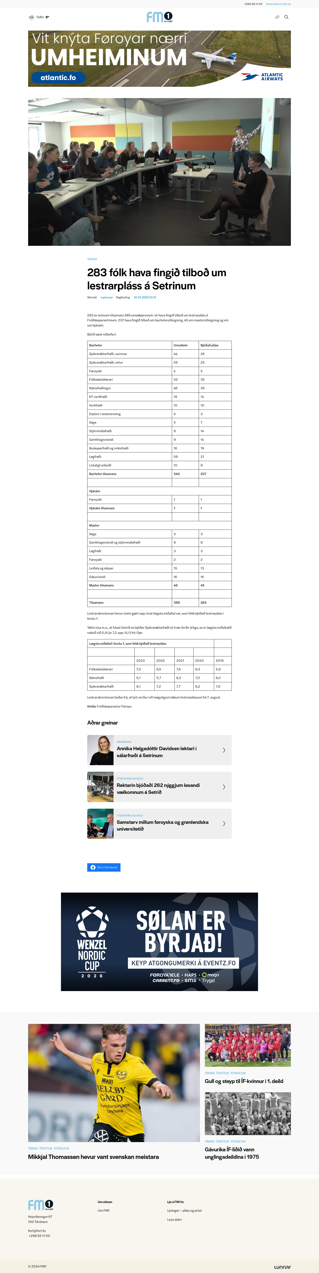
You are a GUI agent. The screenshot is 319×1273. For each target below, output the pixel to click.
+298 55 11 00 (253, 4)
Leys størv (174, 1219)
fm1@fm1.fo (37, 1230)
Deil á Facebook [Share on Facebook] (104, 867)
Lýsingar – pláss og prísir (184, 1210)
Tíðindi (92, 259)
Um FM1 (104, 1210)
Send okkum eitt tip (278, 4)
